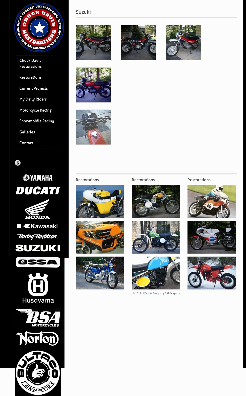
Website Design (152, 293)
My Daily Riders (33, 99)
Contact (26, 143)
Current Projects (33, 88)
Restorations (30, 77)
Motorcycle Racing (35, 110)
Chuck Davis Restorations (30, 63)
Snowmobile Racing (36, 121)
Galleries (27, 132)
